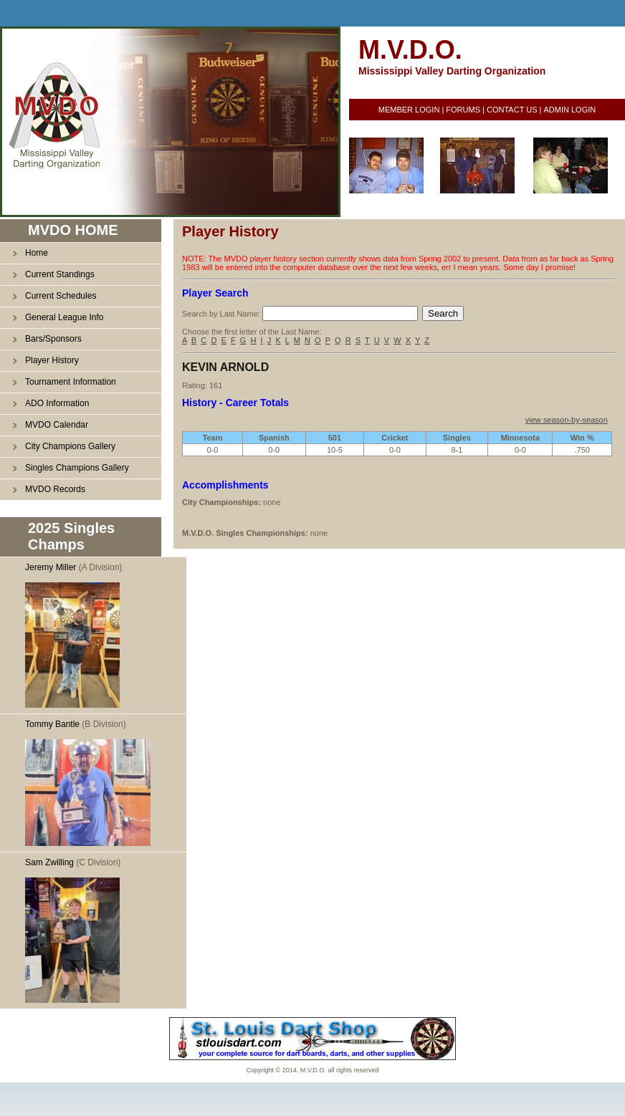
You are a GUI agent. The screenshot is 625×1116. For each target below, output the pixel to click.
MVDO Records (55, 489)
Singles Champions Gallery (77, 468)
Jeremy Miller (50, 567)
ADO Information (57, 403)
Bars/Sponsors (53, 339)
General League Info (64, 317)
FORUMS (463, 109)
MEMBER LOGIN (409, 109)
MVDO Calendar (56, 425)
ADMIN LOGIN (569, 109)
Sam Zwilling (49, 862)
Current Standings (60, 274)
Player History (52, 360)
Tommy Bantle (52, 724)
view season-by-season (566, 419)
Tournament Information (70, 382)
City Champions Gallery (70, 446)
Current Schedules (60, 296)
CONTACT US (512, 109)
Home (36, 253)
